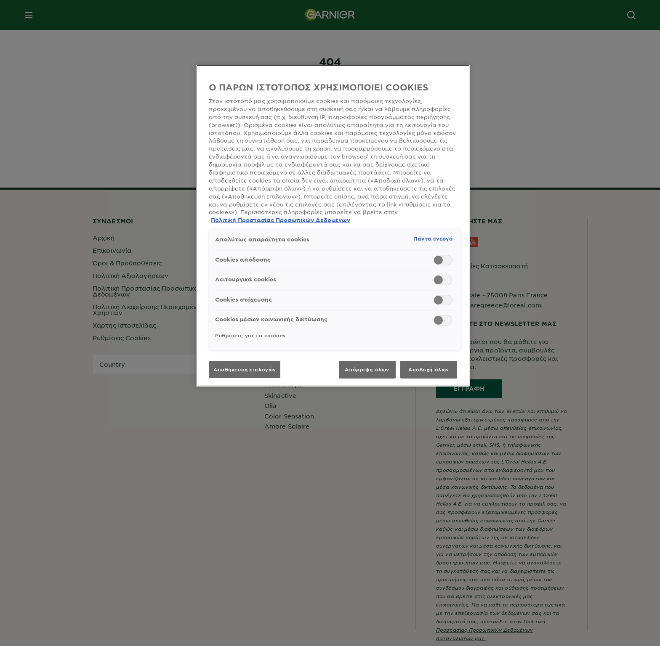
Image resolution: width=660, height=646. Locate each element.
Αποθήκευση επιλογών (244, 369)
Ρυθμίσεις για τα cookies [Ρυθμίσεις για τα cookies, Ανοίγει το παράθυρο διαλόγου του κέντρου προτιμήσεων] (250, 335)
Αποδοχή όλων (428, 369)
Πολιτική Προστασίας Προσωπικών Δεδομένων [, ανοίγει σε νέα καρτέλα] (280, 220)
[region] (333, 226)
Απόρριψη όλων (367, 369)
